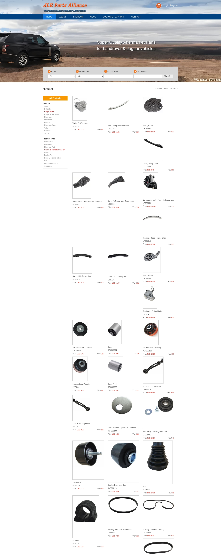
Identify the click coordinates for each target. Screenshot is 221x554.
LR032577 (111, 518)
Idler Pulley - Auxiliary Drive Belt (155, 386)
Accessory (48, 166)
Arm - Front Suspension (152, 344)
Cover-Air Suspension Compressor (156, 173)
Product (78, 17)
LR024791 (147, 390)
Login (166, 5)
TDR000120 (147, 432)
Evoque (47, 123)
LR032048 (111, 261)
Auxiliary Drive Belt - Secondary (120, 472)
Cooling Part (49, 152)
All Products (55, 98)
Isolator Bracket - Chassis (82, 301)
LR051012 (147, 218)
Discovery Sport (50, 125)
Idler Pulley (76, 429)
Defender (47, 109)
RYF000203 (112, 390)
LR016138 (76, 432)
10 (142, 528)
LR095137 (76, 133)
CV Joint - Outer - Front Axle (118, 515)
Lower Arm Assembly (151, 515)
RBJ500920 (147, 518)
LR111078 (111, 133)
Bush (109, 301)
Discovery (48, 117)
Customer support (113, 17)
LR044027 (111, 176)
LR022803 (147, 475)
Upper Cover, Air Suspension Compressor (123, 173)
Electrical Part (49, 147)
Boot (144, 429)
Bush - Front (112, 344)
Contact (136, 17)
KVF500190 (76, 304)
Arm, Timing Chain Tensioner (118, 130)
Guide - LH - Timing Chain (153, 215)
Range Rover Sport (51, 114)
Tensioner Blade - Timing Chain (119, 215)
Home (49, 17)
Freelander (48, 120)
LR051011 (76, 261)
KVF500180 (147, 304)
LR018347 (76, 475)
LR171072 (76, 390)
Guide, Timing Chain (80, 173)
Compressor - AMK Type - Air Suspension (88, 215)
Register (174, 5)
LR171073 (147, 347)
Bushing (75, 472)
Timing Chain (148, 130)
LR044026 (147, 176)
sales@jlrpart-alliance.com (61, 551)
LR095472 (147, 261)
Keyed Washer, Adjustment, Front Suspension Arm (127, 386)
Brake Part (48, 144)
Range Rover (49, 112)
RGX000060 (112, 347)
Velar (46, 128)
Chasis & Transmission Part (54, 150)
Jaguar (46, 133)
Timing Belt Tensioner (80, 130)
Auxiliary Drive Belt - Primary (153, 472)
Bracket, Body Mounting (152, 301)
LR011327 (76, 518)
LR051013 (111, 218)
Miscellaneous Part (51, 163)
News (93, 17)
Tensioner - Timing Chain (152, 258)
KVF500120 (112, 432)
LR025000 (76, 176)
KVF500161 (76, 347)
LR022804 (111, 475)
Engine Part (48, 155)
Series (46, 106)
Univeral (47, 131)
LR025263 (147, 133)
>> (151, 528)
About (62, 17)
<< (100, 528)
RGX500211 (112, 304)
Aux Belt (75, 515)
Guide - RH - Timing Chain (82, 258)
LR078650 (76, 218)
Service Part (48, 142)
